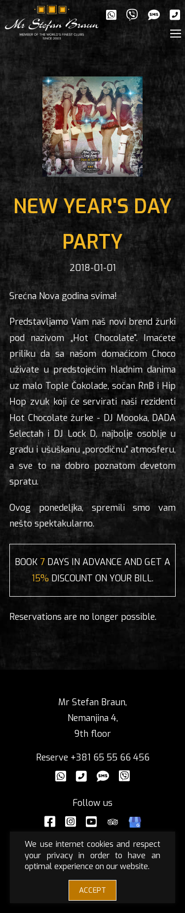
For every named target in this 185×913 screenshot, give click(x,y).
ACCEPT (92, 890)
